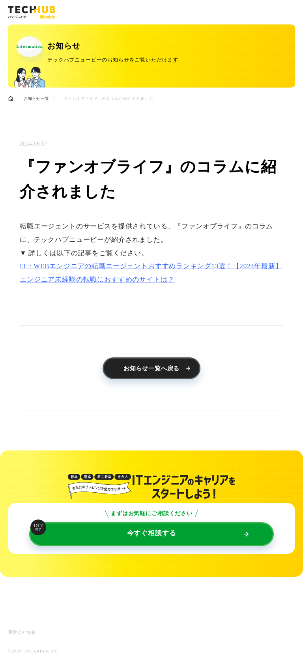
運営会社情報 (22, 632)
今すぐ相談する (103, 529)
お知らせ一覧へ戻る (151, 368)
